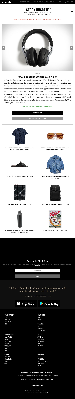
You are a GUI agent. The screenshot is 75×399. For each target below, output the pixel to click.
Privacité (41, 363)
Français (7, 358)
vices (6, 323)
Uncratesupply (38, 2)
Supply (37, 73)
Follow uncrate (66, 2)
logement (8, 321)
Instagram (41, 339)
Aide (6, 350)
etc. (5, 325)
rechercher (67, 11)
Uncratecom (25, 2)
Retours (7, 341)
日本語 (6, 361)
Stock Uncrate (37, 9)
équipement (8, 316)
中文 (5, 363)
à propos (19, 376)
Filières (41, 319)
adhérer (7, 345)
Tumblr (40, 345)
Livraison (7, 343)
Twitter (40, 338)
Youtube (41, 343)
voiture (7, 319)
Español (7, 356)
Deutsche (8, 360)
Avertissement (43, 361)
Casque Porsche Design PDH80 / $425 (37, 77)
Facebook (41, 341)
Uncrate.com (26, 372)
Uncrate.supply (38, 372)
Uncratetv (50, 2)
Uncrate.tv (49, 372)
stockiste (41, 330)
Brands (7, 339)
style (6, 317)
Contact (41, 360)
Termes (40, 365)
